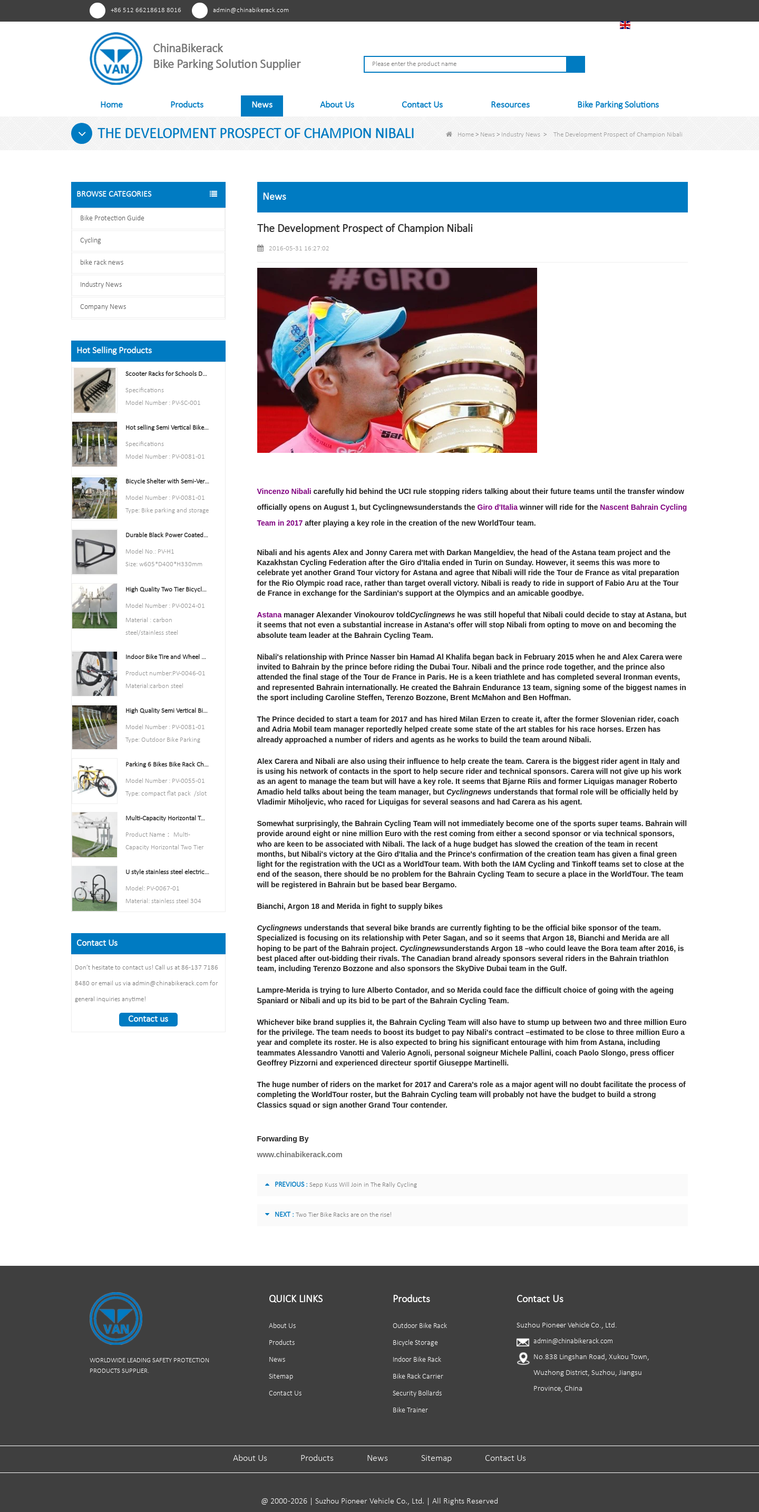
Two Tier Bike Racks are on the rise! (344, 1214)
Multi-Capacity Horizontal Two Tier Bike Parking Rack (167, 818)
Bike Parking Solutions (618, 105)
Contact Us (422, 105)
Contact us (148, 1019)
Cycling (90, 241)
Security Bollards (417, 1394)
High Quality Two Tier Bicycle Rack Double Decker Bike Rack (167, 589)
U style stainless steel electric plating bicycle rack (167, 872)
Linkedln (556, 10)
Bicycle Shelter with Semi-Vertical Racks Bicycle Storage (167, 481)
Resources (510, 105)
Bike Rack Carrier (418, 1377)
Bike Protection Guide (112, 218)
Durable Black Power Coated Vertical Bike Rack (167, 535)
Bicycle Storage (415, 1343)
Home (111, 105)
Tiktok (575, 10)
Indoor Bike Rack (417, 1360)
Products (186, 105)
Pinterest (497, 10)
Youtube (536, 10)
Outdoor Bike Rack (420, 1326)
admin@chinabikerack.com (251, 10)
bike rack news (101, 263)
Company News (103, 307)
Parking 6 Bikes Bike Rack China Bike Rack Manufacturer (167, 764)
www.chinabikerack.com (300, 1154)
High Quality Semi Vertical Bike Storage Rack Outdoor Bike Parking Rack (167, 710)
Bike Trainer (410, 1410)
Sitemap (281, 1377)
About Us (337, 105)
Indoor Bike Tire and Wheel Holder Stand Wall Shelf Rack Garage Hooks (167, 657)
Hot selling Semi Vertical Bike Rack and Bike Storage (167, 427)
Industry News (520, 134)
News (262, 105)
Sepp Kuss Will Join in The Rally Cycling (363, 1184)
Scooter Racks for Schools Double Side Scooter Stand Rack (167, 374)
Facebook (517, 10)
